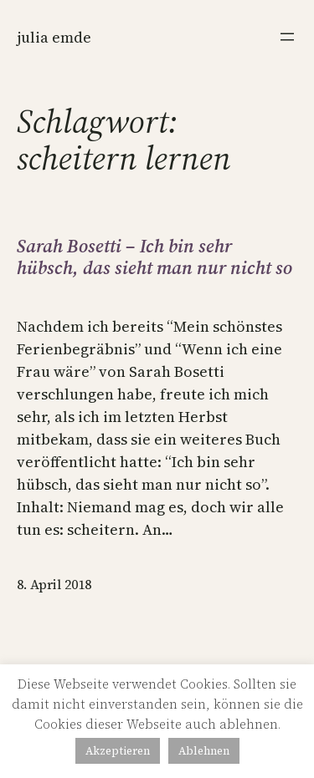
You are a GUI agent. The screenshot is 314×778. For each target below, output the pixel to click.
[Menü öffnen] (287, 37)
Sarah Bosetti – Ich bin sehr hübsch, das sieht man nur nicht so (154, 257)
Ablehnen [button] (203, 751)
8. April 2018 (54, 584)
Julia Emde (54, 37)
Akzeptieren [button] (117, 751)
